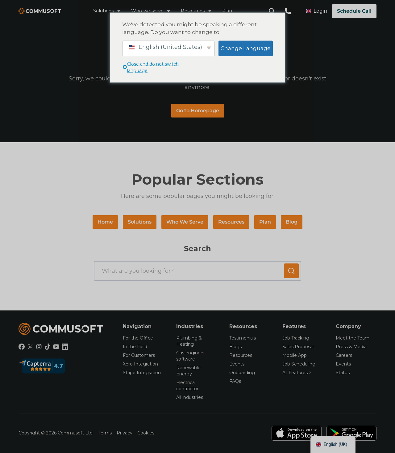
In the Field (135, 346)
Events (236, 364)
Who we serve (151, 11)
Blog (291, 222)
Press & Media (351, 346)
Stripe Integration (142, 372)
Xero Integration (140, 364)
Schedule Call (354, 11)
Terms (105, 433)
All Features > (296, 372)
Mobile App (294, 355)
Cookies (145, 433)
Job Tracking (295, 338)
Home (105, 222)
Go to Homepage (197, 110)
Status (343, 372)
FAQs (235, 381)
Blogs (235, 346)
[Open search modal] (272, 11)
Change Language (246, 48)
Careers (344, 355)
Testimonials (242, 338)
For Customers (139, 355)
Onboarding (242, 372)
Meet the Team (352, 338)
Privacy (124, 433)
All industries (189, 397)
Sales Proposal (298, 346)
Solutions (107, 11)
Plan (227, 11)
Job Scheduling (298, 364)
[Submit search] (291, 270)
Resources (196, 11)
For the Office (138, 338)
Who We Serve (184, 222)
